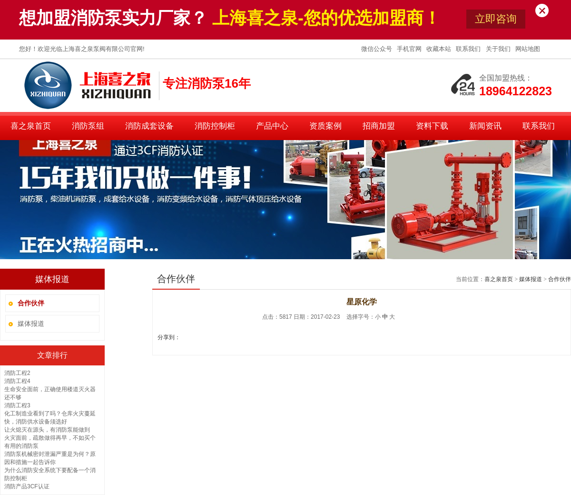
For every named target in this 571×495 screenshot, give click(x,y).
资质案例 (325, 126)
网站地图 (527, 48)
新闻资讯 (485, 126)
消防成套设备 (149, 126)
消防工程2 (17, 373)
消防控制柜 (215, 126)
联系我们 (469, 48)
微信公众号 (377, 48)
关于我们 (499, 48)
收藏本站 (439, 48)
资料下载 (432, 126)
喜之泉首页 (30, 126)
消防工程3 (17, 405)
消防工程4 (17, 381)
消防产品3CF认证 (26, 486)
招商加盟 (379, 126)
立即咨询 (496, 19)
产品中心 (272, 126)
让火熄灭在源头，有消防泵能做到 (47, 429)
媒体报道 (31, 323)
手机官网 (410, 48)
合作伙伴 (559, 279)
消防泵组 (88, 126)
